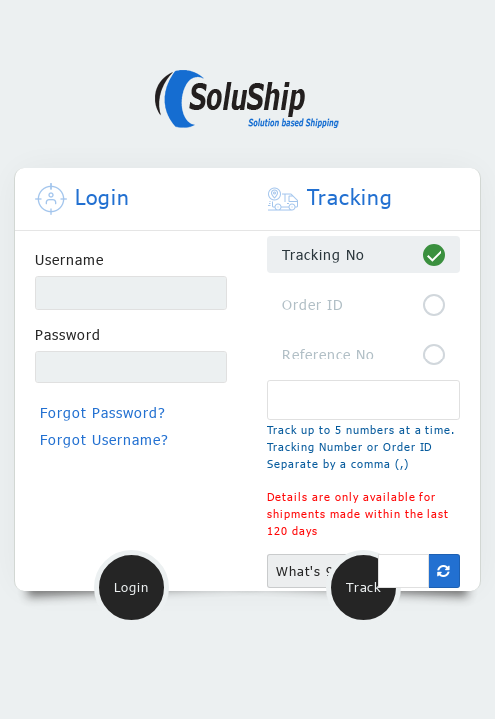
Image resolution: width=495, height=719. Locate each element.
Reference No (328, 354)
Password (68, 334)
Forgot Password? (103, 412)
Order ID (313, 304)
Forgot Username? (104, 439)
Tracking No (323, 254)
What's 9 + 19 (323, 571)
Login (131, 587)
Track (363, 587)
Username (69, 259)
